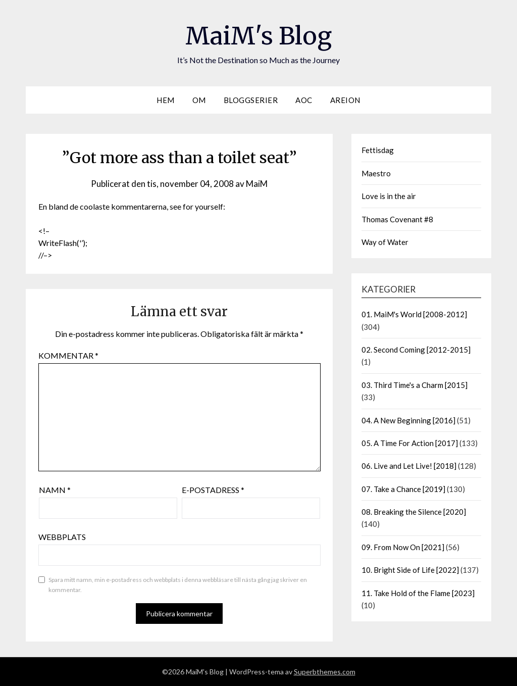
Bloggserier (251, 100)
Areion (345, 100)
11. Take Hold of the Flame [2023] (418, 593)
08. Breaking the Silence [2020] (413, 511)
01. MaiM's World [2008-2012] (414, 314)
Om (199, 100)
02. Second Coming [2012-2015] (416, 349)
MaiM (257, 183)
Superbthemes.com (324, 671)
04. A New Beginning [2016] (408, 420)
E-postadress (213, 490)
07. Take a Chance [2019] (403, 489)
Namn (55, 490)
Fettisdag (377, 150)
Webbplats (62, 537)
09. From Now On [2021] (402, 547)
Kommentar (68, 355)
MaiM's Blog (258, 36)
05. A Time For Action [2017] (409, 443)
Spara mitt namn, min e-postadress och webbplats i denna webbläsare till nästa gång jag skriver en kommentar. (177, 585)
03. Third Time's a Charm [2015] (414, 384)
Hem (166, 100)
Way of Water (384, 242)
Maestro (376, 173)
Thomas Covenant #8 (397, 219)
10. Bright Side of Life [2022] (410, 569)
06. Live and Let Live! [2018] (408, 465)
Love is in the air (388, 196)
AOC (304, 100)
